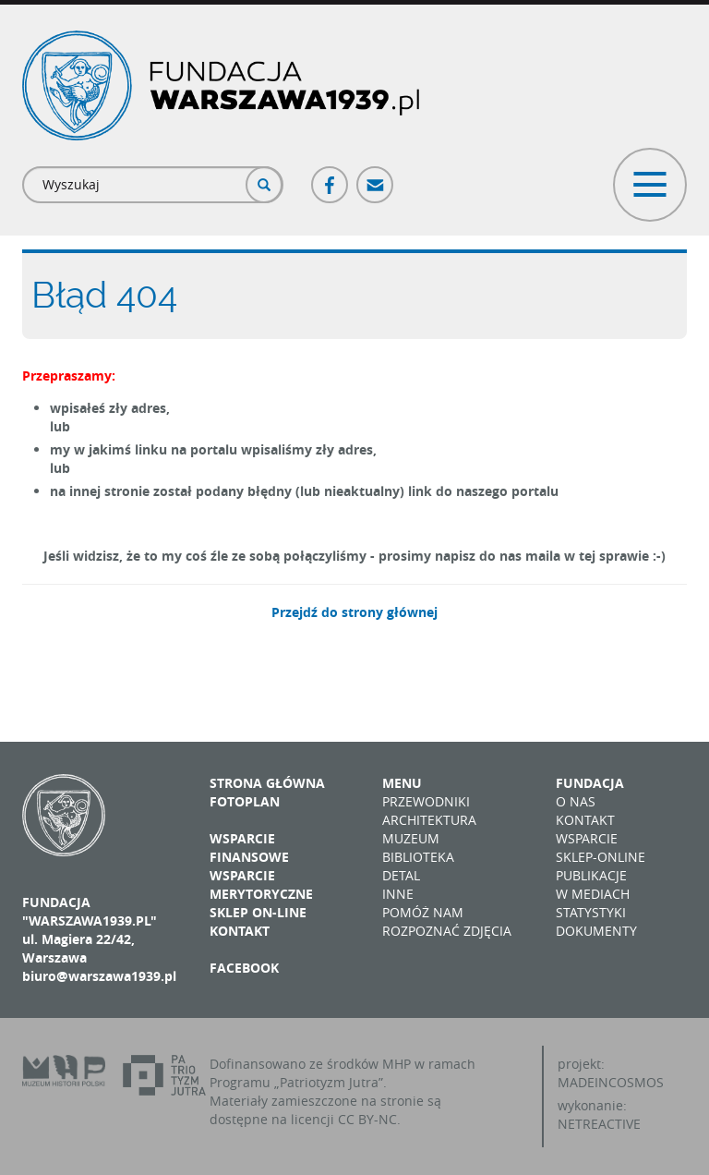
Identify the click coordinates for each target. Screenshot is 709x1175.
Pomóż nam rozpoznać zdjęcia (446, 921)
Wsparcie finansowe (249, 848)
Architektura (429, 820)
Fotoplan (245, 801)
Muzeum (410, 838)
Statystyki (591, 912)
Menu (402, 783)
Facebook (330, 177)
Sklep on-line (258, 912)
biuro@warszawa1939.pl (99, 976)
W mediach (593, 893)
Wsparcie (587, 838)
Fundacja (590, 783)
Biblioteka (418, 857)
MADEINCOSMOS (611, 1082)
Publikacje (591, 875)
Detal (401, 875)
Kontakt (240, 930)
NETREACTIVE (599, 1124)
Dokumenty (596, 930)
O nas (575, 801)
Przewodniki (426, 801)
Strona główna (267, 783)
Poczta (375, 177)
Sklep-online (600, 857)
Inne (398, 893)
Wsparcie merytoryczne (261, 884)
